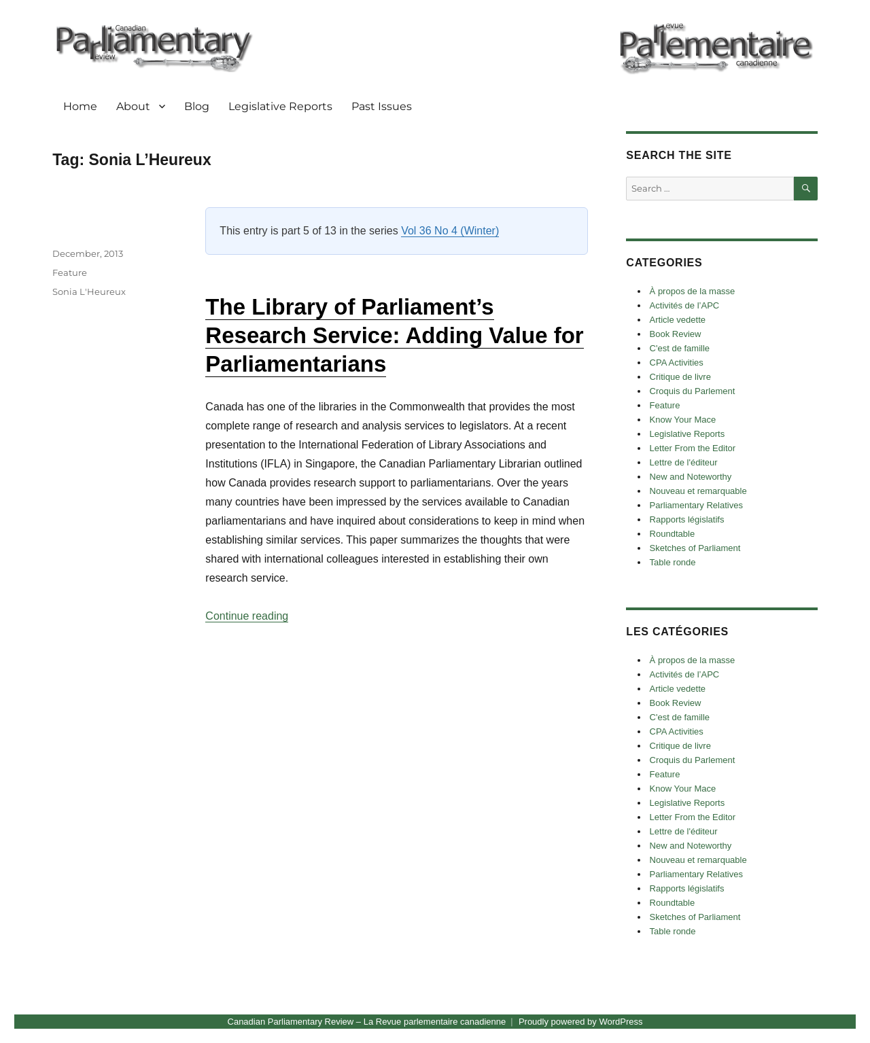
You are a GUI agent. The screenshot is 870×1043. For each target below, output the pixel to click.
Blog (196, 106)
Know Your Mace (683, 419)
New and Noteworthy (691, 477)
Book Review (675, 334)
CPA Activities (676, 362)
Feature (69, 272)
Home (80, 106)
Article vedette (678, 320)
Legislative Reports (280, 106)
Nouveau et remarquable (698, 491)
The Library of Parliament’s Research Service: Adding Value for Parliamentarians (394, 335)
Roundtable (672, 534)
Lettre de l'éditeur (684, 462)
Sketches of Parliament (695, 548)
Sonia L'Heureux (89, 291)
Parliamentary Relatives (696, 505)
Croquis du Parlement (692, 391)
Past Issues (381, 106)
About (133, 106)
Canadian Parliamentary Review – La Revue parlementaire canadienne (367, 1022)
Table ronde (673, 562)
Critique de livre (680, 377)
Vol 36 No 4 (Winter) (450, 230)
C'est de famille (680, 348)
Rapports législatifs (687, 519)
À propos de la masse (692, 291)
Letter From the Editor (692, 448)
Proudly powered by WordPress (581, 1022)
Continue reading (246, 616)
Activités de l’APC (685, 305)
